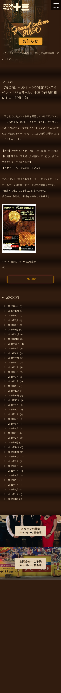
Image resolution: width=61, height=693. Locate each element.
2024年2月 (11, 381)
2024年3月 (11, 376)
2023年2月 (11, 437)
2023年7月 (11, 414)
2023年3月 (11, 433)
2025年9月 (11, 315)
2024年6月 (11, 362)
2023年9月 (11, 404)
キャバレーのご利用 (31, 604)
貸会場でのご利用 (31, 613)
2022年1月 (11, 499)
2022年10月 (12, 456)
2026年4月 (11, 306)
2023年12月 (11, 390)
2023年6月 (11, 419)
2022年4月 (11, 484)
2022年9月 (11, 461)
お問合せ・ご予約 (31, 637)
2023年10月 (12, 400)
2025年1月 (11, 329)
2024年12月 (12, 334)
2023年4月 (11, 428)
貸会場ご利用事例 (31, 621)
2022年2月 (11, 494)
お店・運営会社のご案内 (31, 596)
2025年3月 (11, 320)
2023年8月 (11, 409)
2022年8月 (11, 466)
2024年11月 (11, 339)
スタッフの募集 (31, 629)
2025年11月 (11, 310)
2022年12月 (11, 447)
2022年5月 (11, 480)
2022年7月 (11, 470)
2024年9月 (11, 348)
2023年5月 (11, 423)
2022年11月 (11, 452)
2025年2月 (11, 325)
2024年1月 (11, 386)
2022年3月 (11, 489)
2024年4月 (11, 372)
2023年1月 (11, 442)
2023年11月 (11, 395)
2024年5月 (11, 367)
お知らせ (31, 588)
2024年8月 (11, 353)
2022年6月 (11, 475)
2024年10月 (12, 343)
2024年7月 (11, 357)
